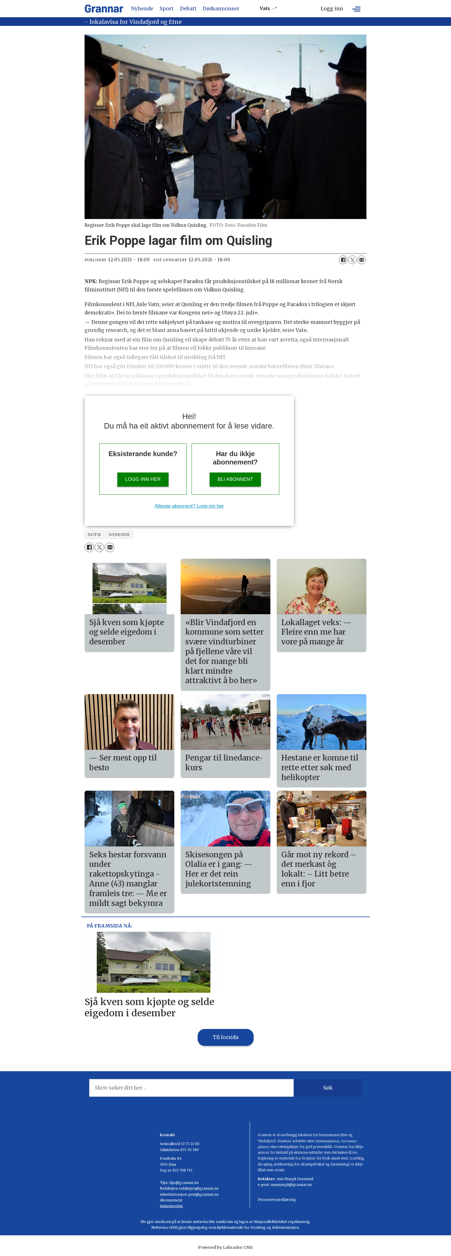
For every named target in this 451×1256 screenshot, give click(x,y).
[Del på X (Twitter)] (352, 260)
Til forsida (225, 1037)
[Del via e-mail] (361, 260)
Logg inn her (143, 479)
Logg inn (332, 8)
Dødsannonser (221, 8)
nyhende (119, 534)
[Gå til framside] (104, 8)
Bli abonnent (235, 479)
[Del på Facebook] (343, 260)
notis (94, 534)
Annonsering (171, 1206)
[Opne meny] (356, 8)
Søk (327, 1088)
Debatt (188, 8)
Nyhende (142, 8)
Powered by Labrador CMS (225, 1247)
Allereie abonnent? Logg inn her (189, 506)
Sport (166, 8)
